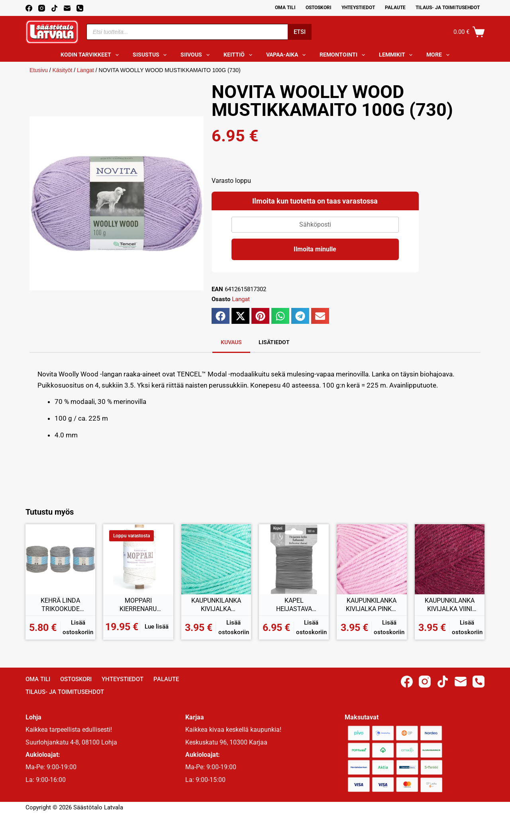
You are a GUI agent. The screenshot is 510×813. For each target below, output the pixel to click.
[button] (221, 316)
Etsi (300, 31)
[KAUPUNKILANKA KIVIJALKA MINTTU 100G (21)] (216, 559)
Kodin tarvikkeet (91, 55)
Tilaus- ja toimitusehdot (448, 7)
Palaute (395, 7)
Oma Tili (285, 7)
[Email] (67, 8)
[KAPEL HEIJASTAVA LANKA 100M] (294, 559)
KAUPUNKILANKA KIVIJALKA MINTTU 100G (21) (216, 605)
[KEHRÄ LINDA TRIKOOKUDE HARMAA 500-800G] (60, 559)
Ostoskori (319, 7)
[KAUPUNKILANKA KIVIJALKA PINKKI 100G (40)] (371, 559)
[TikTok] (54, 8)
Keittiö (239, 55)
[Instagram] (41, 8)
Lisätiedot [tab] (274, 342)
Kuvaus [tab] (231, 342)
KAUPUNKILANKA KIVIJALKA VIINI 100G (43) (450, 605)
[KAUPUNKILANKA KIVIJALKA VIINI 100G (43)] (449, 559)
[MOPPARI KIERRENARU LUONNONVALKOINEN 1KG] (138, 559)
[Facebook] (29, 8)
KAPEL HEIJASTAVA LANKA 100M (294, 605)
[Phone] (79, 8)
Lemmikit (397, 55)
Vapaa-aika (287, 55)
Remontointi (344, 55)
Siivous (196, 55)
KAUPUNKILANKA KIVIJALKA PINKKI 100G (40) (371, 605)
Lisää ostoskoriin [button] (78, 627)
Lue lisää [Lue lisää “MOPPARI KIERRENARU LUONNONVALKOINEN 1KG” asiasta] (157, 626)
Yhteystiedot (358, 7)
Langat (85, 70)
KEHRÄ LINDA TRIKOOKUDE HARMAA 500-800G (60, 605)
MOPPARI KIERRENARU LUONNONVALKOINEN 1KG (138, 605)
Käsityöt (63, 70)
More (439, 55)
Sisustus (151, 55)
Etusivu (38, 70)
